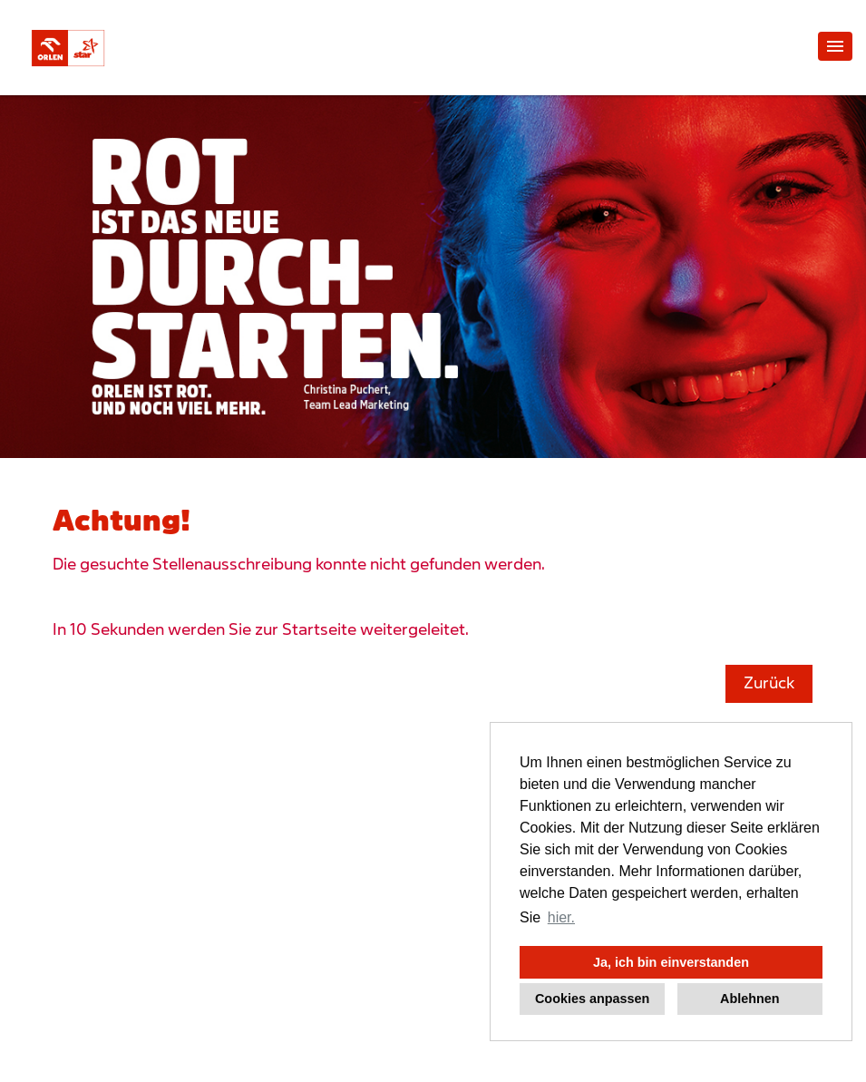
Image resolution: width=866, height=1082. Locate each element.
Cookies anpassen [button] (592, 998)
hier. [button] (561, 917)
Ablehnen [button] (750, 998)
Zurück (769, 683)
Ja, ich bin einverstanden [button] (671, 962)
